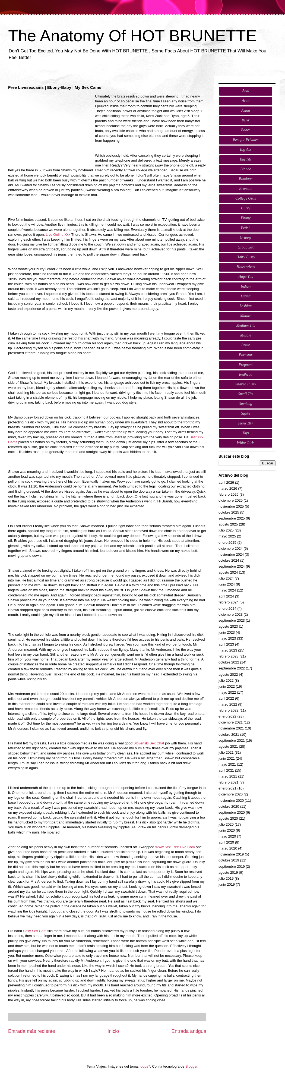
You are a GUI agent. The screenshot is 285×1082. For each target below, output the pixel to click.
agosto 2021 (228, 746)
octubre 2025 (228, 512)
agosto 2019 (228, 872)
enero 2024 (227, 608)
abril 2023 (226, 644)
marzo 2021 (227, 776)
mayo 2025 (227, 536)
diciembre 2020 (230, 794)
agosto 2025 (228, 524)
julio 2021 (226, 752)
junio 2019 (226, 884)
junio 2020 (226, 830)
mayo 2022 (227, 692)
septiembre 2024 (231, 566)
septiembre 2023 (231, 620)
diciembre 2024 (230, 548)
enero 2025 (227, 542)
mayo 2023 (227, 638)
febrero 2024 (228, 602)
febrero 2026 (228, 494)
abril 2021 (226, 770)
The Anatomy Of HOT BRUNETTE (132, 36)
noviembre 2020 (231, 800)
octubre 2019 (228, 860)
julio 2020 (226, 824)
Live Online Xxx (58, 234)
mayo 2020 (227, 836)
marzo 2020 (227, 848)
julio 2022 (226, 680)
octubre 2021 (228, 734)
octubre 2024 (228, 560)
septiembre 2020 (231, 812)
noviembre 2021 (231, 728)
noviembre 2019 (231, 854)
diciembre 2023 (230, 614)
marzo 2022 (227, 704)
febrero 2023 (228, 656)
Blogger (191, 1066)
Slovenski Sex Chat (149, 743)
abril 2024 (226, 596)
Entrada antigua (189, 1031)
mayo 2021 (227, 764)
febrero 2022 (228, 710)
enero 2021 (227, 788)
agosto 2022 (228, 674)
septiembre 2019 (231, 866)
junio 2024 (226, 584)
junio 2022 (226, 686)
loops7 (145, 1066)
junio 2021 (226, 758)
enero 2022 (227, 716)
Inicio (113, 1031)
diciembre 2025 (230, 500)
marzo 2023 (227, 650)
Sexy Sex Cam (34, 931)
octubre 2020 (228, 806)
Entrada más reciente (31, 1031)
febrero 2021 (228, 782)
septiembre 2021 (231, 740)
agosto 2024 (228, 572)
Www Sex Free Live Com (175, 847)
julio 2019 (226, 878)
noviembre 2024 (231, 554)
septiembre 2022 (231, 668)
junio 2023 (226, 632)
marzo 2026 (227, 488)
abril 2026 (226, 482)
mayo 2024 (227, 590)
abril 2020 (226, 842)
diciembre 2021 (230, 722)
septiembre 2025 (231, 518)
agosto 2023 (228, 626)
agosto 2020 (228, 818)
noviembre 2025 (231, 506)
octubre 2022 (228, 662)
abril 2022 (226, 698)
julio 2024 (226, 578)
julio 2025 (226, 530)
